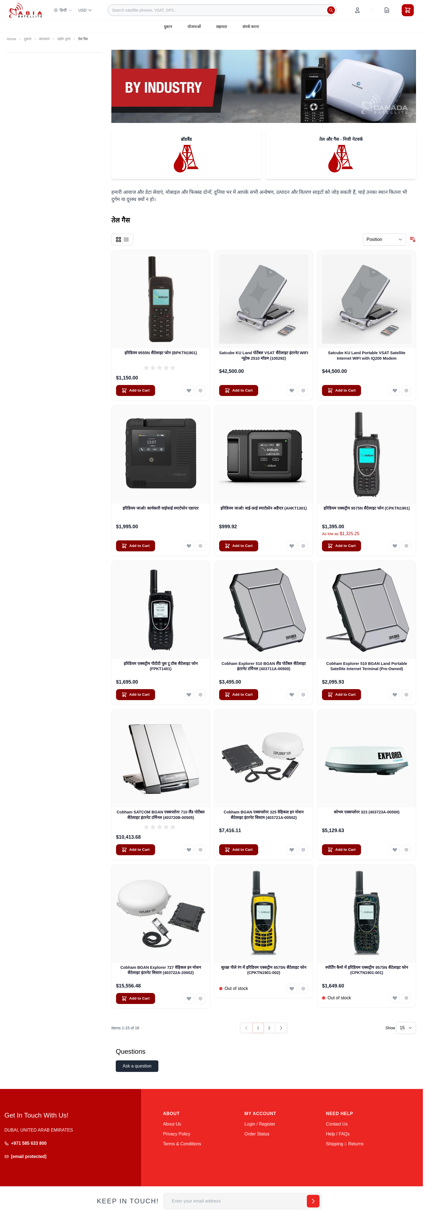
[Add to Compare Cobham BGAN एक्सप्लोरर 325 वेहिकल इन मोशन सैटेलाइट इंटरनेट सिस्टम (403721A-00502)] (303, 850)
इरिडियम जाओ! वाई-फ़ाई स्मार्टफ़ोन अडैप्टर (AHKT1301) (264, 508)
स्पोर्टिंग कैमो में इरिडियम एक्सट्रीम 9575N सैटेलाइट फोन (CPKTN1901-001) (366, 970)
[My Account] (357, 10)
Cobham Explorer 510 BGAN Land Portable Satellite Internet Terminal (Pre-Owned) (366, 666)
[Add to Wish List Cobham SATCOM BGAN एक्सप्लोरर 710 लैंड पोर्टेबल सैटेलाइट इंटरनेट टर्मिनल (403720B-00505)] (189, 850)
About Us (172, 1124)
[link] (246, 1028)
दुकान (168, 26)
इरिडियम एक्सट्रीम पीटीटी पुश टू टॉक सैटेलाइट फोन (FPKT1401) (161, 666)
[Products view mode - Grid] (118, 239)
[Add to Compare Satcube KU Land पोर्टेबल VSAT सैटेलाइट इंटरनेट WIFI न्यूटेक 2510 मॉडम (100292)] (303, 390)
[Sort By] (384, 239)
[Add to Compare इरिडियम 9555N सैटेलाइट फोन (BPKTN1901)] (200, 390)
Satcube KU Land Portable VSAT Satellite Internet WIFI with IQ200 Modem (366, 355)
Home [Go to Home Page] (11, 39)
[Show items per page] (406, 1028)
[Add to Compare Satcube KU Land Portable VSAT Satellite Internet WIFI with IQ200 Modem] (406, 390)
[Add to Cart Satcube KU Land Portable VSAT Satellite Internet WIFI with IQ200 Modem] (341, 390)
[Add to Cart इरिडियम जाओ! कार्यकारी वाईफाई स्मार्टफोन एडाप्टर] (135, 545)
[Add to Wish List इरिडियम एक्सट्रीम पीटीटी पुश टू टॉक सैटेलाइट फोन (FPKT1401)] (189, 695)
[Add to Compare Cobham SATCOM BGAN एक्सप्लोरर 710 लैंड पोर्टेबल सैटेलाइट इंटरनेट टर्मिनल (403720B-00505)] (200, 850)
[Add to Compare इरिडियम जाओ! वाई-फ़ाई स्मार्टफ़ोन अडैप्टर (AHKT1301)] (303, 546)
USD (85, 10)
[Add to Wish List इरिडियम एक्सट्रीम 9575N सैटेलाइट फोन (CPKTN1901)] (395, 546)
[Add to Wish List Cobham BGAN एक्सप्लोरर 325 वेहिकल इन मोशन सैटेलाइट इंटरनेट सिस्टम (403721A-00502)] (292, 850)
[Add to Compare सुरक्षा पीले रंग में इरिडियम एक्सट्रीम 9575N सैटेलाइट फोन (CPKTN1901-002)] (303, 989)
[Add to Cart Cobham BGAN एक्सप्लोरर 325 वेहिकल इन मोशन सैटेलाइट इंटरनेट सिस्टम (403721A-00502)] (238, 849)
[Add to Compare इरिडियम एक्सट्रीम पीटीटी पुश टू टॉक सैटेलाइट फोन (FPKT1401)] (200, 695)
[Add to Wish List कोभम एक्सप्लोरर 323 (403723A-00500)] (395, 850)
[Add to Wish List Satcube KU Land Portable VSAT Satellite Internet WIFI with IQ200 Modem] (395, 390)
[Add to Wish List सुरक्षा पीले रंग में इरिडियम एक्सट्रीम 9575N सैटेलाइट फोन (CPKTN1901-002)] (292, 989)
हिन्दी (63, 10)
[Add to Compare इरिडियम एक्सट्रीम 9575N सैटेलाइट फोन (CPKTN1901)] (406, 546)
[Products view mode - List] (126, 239)
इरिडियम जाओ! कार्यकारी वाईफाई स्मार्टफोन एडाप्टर (161, 508)
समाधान (44, 39)
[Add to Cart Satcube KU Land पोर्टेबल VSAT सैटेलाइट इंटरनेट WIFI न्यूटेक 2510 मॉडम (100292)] (238, 390)
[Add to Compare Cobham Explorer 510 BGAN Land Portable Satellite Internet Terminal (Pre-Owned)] (406, 695)
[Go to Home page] (25, 10)
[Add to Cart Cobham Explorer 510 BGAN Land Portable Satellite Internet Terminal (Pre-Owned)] (341, 694)
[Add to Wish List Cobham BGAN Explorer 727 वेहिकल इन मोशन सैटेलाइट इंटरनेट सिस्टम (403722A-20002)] (189, 998)
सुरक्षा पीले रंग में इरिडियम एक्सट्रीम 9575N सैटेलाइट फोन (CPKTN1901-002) (263, 970)
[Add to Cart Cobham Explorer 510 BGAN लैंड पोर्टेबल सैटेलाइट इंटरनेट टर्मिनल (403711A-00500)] (238, 694)
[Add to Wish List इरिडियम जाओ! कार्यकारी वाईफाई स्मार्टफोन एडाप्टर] (189, 546)
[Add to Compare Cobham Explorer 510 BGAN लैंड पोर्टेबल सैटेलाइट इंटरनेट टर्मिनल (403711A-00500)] (303, 695)
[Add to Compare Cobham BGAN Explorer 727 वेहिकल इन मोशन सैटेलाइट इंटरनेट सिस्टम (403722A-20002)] (200, 998)
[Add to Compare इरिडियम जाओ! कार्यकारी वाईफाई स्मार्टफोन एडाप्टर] (200, 546)
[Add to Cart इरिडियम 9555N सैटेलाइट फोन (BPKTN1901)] (135, 390)
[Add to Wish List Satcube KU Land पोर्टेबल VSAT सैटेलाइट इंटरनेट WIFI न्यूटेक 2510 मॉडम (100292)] (292, 390)
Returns (355, 1143)
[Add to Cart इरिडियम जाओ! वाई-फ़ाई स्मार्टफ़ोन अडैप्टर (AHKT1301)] (238, 545)
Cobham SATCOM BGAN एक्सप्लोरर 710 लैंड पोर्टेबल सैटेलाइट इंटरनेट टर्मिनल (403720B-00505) (161, 814)
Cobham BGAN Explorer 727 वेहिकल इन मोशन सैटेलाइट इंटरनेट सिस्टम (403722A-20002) (160, 970)
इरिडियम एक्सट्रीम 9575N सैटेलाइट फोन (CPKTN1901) (367, 508)
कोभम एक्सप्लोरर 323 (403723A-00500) (367, 812)
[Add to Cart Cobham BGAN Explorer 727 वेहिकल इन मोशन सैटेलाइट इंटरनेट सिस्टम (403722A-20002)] (135, 998)
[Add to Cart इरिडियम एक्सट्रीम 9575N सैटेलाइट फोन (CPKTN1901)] (341, 545)
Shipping (334, 1143)
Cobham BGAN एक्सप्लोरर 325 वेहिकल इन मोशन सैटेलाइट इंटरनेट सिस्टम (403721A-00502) (264, 814)
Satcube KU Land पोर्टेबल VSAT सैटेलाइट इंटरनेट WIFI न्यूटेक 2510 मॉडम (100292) (263, 355)
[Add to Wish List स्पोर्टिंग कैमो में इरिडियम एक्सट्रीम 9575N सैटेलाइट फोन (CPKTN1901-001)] (395, 998)
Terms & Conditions (182, 1143)
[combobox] (222, 10)
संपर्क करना (251, 26)
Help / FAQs (338, 1134)
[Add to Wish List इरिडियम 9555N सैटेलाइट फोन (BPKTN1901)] (189, 390)
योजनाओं (194, 26)
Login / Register (259, 1124)
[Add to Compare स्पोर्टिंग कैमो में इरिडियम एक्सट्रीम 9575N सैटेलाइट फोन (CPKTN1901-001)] (406, 998)
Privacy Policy (177, 1134)
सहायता (221, 26)
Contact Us (337, 1124)
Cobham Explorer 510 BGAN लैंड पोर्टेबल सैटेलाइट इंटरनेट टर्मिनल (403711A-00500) (264, 666)
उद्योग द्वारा (63, 39)
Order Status (256, 1134)
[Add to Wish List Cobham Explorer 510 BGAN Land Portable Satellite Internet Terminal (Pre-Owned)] (395, 695)
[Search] (331, 10)
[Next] (281, 1028)
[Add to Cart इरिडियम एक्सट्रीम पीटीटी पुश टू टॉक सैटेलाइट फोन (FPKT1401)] (135, 694)
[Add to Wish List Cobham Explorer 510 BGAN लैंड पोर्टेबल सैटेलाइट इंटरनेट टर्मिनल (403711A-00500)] (292, 695)
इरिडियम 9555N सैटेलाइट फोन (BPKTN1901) (161, 353)
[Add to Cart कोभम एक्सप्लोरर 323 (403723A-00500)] (341, 849)
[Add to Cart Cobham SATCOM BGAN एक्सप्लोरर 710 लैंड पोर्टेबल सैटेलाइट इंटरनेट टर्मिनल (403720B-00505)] (135, 849)
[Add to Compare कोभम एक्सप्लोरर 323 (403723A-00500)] (406, 850)
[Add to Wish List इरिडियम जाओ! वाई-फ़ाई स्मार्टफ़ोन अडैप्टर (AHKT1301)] (292, 546)
